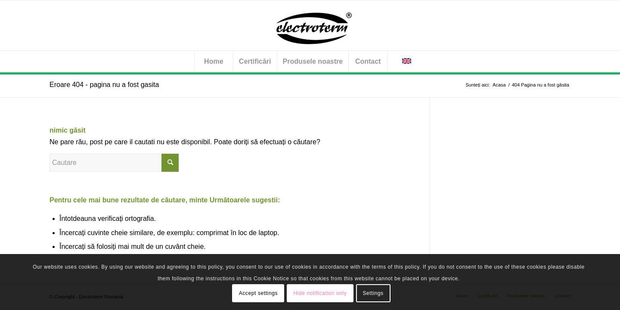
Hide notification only (320, 293)
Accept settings (258, 293)
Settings (373, 293)
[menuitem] (213, 61)
